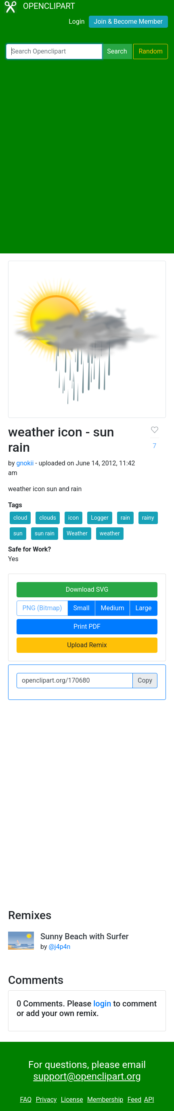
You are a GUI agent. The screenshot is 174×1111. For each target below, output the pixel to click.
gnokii (25, 463)
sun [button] (18, 533)
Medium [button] (112, 608)
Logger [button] (99, 517)
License (72, 1099)
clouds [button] (47, 517)
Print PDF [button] (87, 626)
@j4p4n (59, 947)
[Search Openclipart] (54, 51)
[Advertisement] (87, 156)
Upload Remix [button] (87, 645)
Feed (135, 1099)
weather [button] (110, 533)
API (149, 1099)
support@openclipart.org (86, 1076)
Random (150, 51)
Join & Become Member (128, 21)
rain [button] (125, 517)
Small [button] (81, 608)
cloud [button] (20, 517)
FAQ (25, 1099)
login (102, 1003)
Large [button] (144, 608)
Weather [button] (77, 533)
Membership (105, 1099)
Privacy (46, 1099)
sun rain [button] (45, 533)
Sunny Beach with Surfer (84, 936)
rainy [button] (148, 517)
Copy (145, 680)
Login (76, 21)
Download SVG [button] (87, 589)
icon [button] (73, 517)
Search (117, 51)
